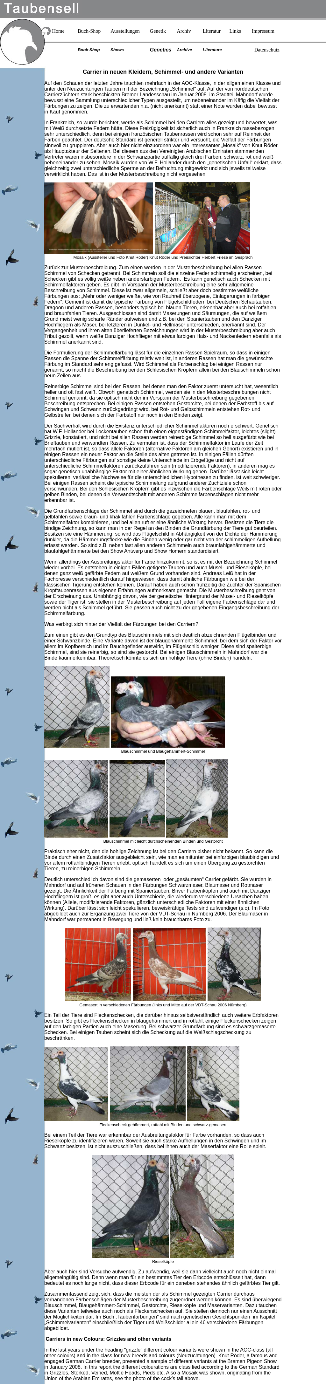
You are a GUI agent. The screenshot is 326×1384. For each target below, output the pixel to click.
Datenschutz (267, 49)
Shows (117, 49)
